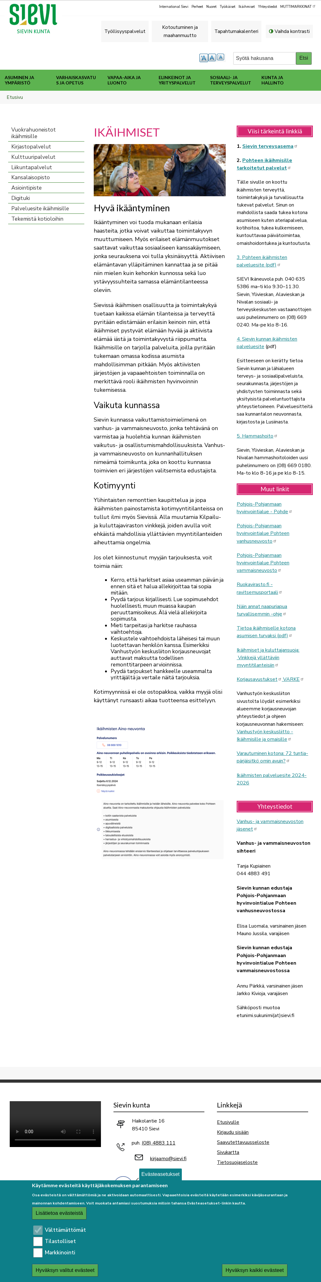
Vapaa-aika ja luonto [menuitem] (124, 80)
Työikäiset (227, 6)
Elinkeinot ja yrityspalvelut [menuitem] (177, 80)
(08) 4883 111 (159, 1142)
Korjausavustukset (259, 679)
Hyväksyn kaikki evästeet (254, 1270)
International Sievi (173, 6)
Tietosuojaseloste (237, 1162)
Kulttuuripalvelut (33, 157)
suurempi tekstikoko (203, 58)
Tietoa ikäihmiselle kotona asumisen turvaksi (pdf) (266, 632)
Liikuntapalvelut (31, 167)
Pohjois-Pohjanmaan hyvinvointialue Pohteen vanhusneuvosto (263, 533)
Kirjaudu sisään (233, 1132)
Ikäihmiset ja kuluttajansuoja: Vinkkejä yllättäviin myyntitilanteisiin (268, 658)
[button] (160, 169)
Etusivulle (228, 1122)
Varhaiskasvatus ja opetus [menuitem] (76, 80)
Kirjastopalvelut (31, 146)
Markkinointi (60, 1252)
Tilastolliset (60, 1241)
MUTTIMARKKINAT (298, 6)
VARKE (293, 679)
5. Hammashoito (257, 436)
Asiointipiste (26, 187)
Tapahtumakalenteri (236, 31)
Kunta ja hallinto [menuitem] (272, 80)
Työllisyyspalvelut (124, 31)
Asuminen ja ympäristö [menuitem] (19, 80)
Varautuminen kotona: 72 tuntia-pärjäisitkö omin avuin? (272, 757)
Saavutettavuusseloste (243, 1142)
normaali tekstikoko (212, 58)
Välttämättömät (65, 1230)
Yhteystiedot (267, 6)
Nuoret (211, 6)
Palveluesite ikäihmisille (40, 208)
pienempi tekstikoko (221, 58)
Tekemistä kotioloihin (37, 219)
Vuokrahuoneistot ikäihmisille (33, 133)
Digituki (20, 198)
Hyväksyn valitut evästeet (65, 1270)
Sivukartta (228, 1152)
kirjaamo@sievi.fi (168, 1158)
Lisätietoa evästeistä (59, 1213)
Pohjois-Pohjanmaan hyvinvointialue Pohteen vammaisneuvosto (263, 563)
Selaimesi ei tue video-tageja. (55, 1124)
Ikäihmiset (247, 6)
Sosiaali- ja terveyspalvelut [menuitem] (230, 80)
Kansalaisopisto (30, 177)
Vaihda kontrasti (292, 31)
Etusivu (15, 97)
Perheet (197, 6)
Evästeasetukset (160, 1174)
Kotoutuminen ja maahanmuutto (180, 31)
